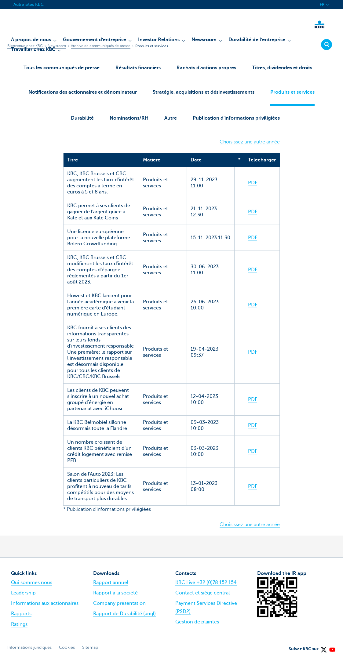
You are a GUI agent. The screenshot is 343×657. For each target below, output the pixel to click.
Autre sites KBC (28, 4)
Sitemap (90, 647)
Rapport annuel (110, 582)
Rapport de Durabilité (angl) (124, 613)
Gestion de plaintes (197, 622)
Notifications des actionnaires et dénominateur (82, 92)
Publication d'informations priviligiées (236, 118)
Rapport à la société (115, 593)
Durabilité (82, 118)
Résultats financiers (138, 67)
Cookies (67, 647)
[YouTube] (332, 647)
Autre (170, 118)
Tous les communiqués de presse (62, 67)
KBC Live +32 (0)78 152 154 (206, 582)
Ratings (19, 624)
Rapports (21, 613)
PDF (252, 183)
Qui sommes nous (31, 582)
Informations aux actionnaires (44, 603)
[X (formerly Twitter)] (323, 647)
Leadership (23, 593)
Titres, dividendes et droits (282, 67)
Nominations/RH (129, 118)
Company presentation (119, 603)
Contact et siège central (202, 593)
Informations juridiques (29, 647)
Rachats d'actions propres (206, 67)
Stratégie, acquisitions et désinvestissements (203, 92)
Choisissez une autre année (250, 142)
